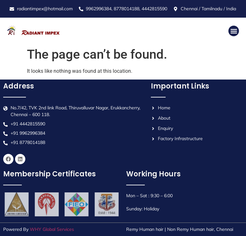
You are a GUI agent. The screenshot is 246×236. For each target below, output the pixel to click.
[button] (233, 31)
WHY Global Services (52, 229)
